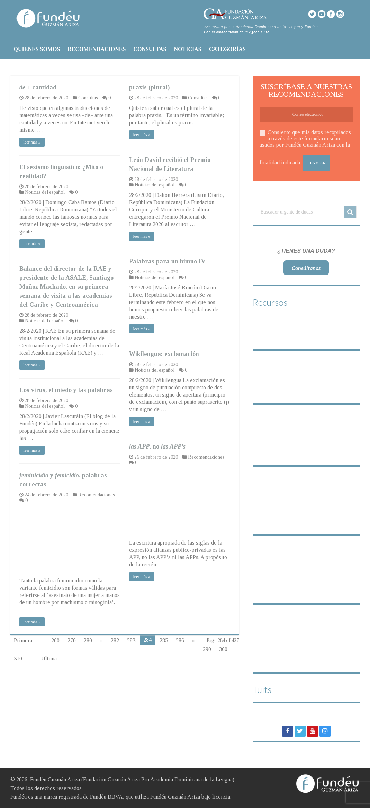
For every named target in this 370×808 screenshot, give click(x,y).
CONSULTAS (149, 49)
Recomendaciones (206, 457)
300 (223, 649)
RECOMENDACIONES (96, 49)
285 (164, 640)
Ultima (49, 658)
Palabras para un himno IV (167, 261)
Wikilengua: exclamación (164, 353)
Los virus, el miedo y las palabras (66, 389)
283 (131, 640)
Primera (23, 640)
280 (88, 640)
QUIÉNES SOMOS (37, 49)
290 (207, 649)
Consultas (88, 98)
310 (18, 658)
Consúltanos (306, 267)
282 (115, 640)
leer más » (32, 142)
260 (55, 640)
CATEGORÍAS (227, 49)
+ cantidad (37, 87)
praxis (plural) (149, 87)
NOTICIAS (187, 49)
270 (71, 640)
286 (180, 640)
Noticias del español (154, 185)
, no (157, 446)
